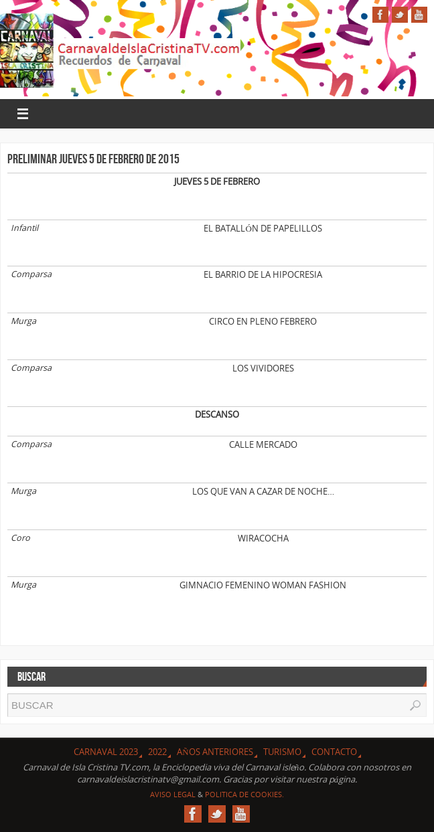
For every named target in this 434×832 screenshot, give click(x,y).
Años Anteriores (214, 752)
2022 (157, 752)
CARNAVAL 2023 (106, 752)
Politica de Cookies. (244, 794)
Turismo (282, 752)
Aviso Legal (173, 794)
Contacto (334, 752)
